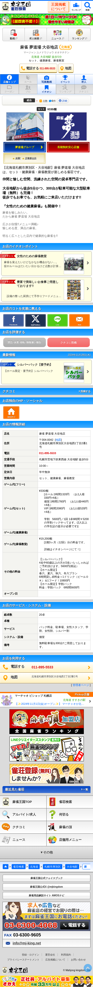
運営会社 (50, 954)
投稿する (84, 391)
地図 (58, 439)
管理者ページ (81, 685)
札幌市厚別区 (52, 866)
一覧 (84, 789)
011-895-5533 (47, 453)
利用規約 (66, 954)
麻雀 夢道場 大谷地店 (39, 47)
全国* (17, 158)
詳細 (63, 101)
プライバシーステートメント (23, 959)
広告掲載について (55, 959)
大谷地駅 (72, 866)
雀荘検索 (18, 866)
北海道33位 (29, 158)
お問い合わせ (78, 959)
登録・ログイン (30, 954)
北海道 (34, 866)
